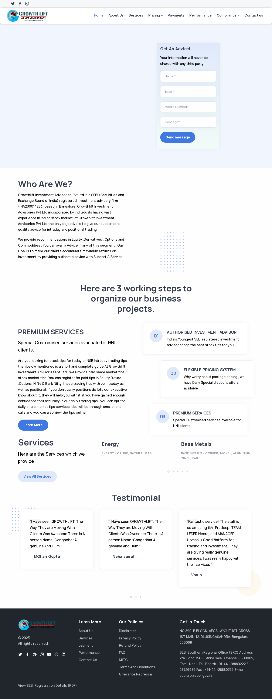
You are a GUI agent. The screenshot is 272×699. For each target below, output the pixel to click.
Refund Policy (130, 645)
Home (98, 15)
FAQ (122, 652)
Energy (110, 443)
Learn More (33, 425)
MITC (123, 659)
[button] (168, 471)
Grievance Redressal (136, 674)
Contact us (253, 15)
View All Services (37, 476)
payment (86, 645)
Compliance (227, 15)
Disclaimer (127, 630)
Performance (200, 15)
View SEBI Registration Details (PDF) (47, 685)
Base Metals (196, 443)
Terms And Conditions (137, 667)
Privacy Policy (130, 638)
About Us (116, 15)
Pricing (154, 15)
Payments (176, 15)
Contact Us (88, 659)
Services (136, 15)
